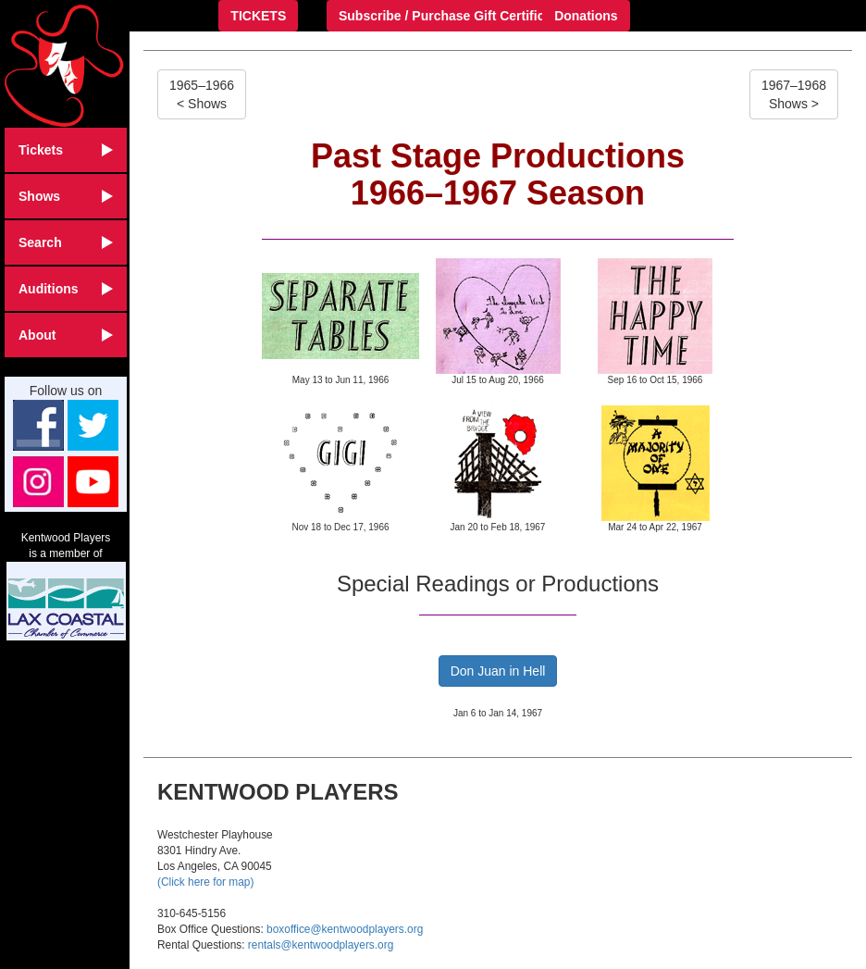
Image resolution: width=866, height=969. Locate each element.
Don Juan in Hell (498, 671)
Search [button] (66, 242)
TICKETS (258, 15)
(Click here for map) (205, 882)
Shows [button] (66, 196)
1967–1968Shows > (793, 94)
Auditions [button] (66, 288)
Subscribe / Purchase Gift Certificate (451, 15)
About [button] (66, 335)
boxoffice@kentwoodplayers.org (344, 929)
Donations (585, 15)
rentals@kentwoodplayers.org (320, 944)
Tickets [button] (66, 150)
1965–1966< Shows (201, 94)
